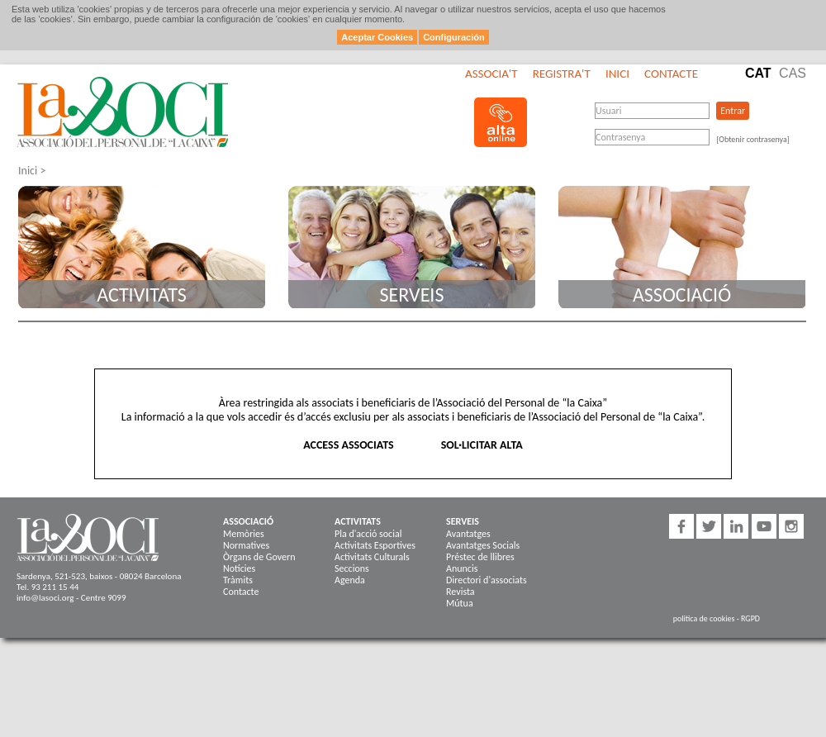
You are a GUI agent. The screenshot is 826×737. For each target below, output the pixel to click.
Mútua (459, 603)
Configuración (454, 37)
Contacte (671, 73)
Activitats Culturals (372, 557)
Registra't (562, 73)
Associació (682, 295)
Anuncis (461, 568)
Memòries (243, 534)
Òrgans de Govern (259, 557)
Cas (792, 73)
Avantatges (468, 534)
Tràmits (238, 580)
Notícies (239, 568)
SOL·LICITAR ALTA (482, 445)
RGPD (750, 618)
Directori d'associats (486, 580)
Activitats (141, 295)
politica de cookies (704, 618)
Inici (617, 73)
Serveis (412, 295)
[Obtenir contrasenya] (753, 139)
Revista (460, 591)
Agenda (350, 580)
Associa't (491, 73)
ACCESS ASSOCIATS (348, 445)
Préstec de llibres (480, 557)
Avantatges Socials (483, 545)
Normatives (246, 545)
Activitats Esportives (375, 545)
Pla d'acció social (368, 534)
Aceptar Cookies (377, 37)
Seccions (352, 568)
